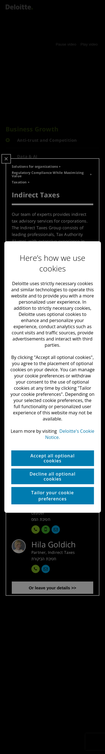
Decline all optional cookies (53, 476)
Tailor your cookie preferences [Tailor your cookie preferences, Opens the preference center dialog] (52, 496)
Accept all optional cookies (53, 458)
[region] (52, 377)
